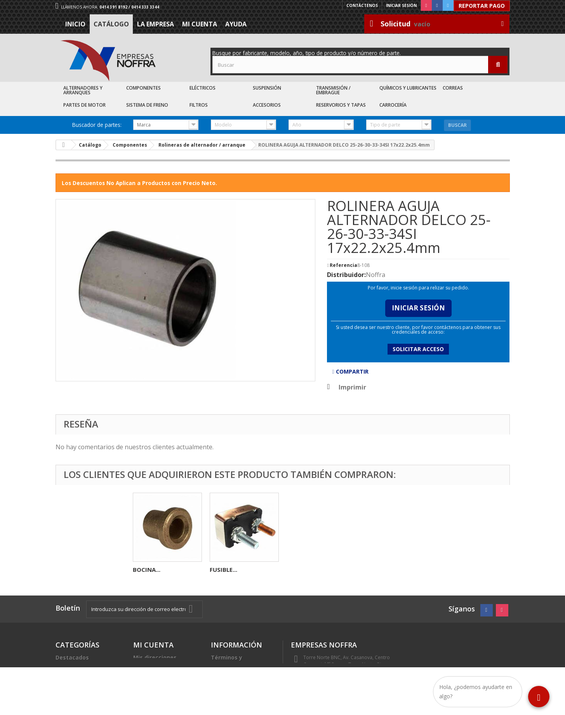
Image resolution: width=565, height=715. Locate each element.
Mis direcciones (155, 657)
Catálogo (111, 24)
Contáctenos (362, 5)
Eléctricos (202, 88)
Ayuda (236, 24)
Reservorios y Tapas (341, 105)
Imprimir (352, 387)
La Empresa (155, 24)
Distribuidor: (346, 275)
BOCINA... (300, 569)
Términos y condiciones (227, 660)
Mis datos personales (163, 666)
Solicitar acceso (418, 349)
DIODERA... (148, 569)
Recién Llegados (78, 676)
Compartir (350, 371)
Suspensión (267, 88)
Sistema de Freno (147, 105)
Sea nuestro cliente (238, 691)
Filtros (198, 105)
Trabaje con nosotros (241, 682)
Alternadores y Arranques (83, 90)
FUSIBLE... (223, 569)
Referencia (343, 265)
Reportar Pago (482, 5)
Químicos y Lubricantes (407, 88)
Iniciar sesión (401, 5)
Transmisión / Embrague (333, 90)
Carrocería (393, 105)
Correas (453, 88)
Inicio (75, 24)
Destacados (72, 657)
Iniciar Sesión (418, 307)
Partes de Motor (84, 105)
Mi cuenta (199, 24)
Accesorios (267, 105)
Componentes (143, 88)
